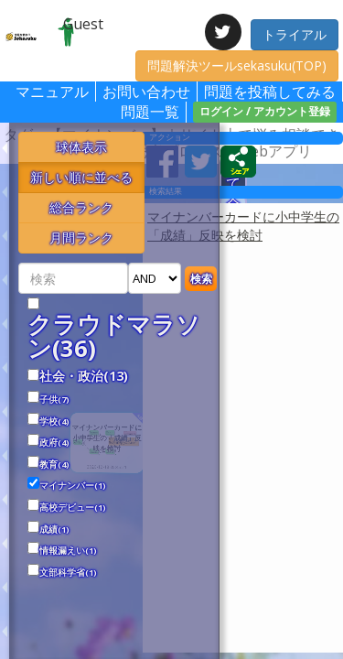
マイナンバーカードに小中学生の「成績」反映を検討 (243, 225)
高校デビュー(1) (72, 508)
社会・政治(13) (83, 376)
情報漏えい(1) (68, 551)
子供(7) (54, 400)
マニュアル (52, 91)
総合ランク (81, 207)
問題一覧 (150, 112)
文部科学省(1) (68, 573)
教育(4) (54, 465)
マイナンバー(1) (72, 486)
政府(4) (54, 443)
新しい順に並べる (81, 177)
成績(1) (54, 530)
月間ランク (81, 237)
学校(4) (54, 422)
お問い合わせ (146, 91)
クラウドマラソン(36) (113, 336)
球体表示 (81, 147)
